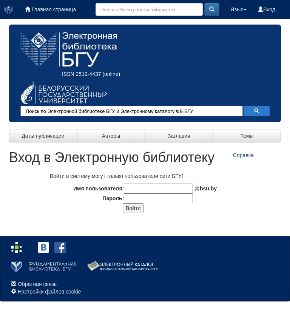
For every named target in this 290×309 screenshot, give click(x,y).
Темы (246, 136)
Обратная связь (37, 284)
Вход (266, 9)
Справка (243, 155)
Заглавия (179, 136)
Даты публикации (43, 136)
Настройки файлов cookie (49, 292)
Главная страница (50, 9)
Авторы (111, 136)
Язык (239, 9)
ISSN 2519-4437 (81, 74)
